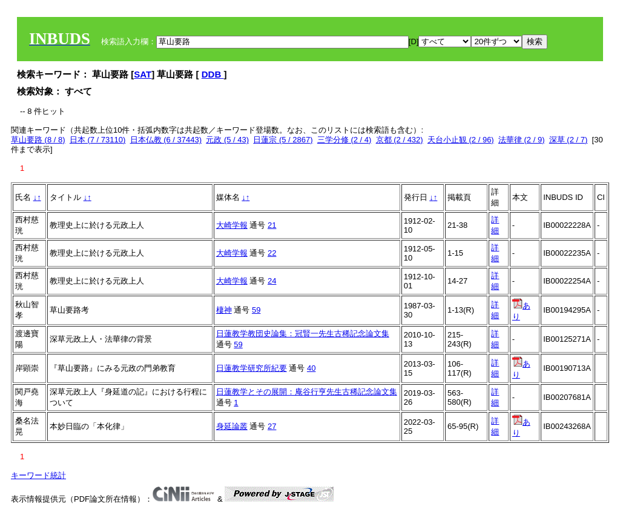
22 (272, 253)
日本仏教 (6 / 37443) (166, 139)
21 (272, 225)
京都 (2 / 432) (399, 139)
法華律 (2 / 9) (521, 139)
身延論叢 (232, 426)
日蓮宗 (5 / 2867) (282, 139)
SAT (142, 74)
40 (311, 368)
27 (272, 426)
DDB (213, 74)
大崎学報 (232, 225)
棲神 (224, 309)
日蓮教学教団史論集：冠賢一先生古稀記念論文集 (302, 333)
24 (272, 280)
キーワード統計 (38, 475)
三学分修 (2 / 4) (344, 139)
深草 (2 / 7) (568, 139)
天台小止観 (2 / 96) (460, 139)
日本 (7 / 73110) (98, 139)
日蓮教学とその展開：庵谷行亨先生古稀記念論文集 (306, 391)
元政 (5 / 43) (227, 139)
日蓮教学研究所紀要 (251, 368)
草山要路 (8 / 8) (38, 139)
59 (256, 309)
